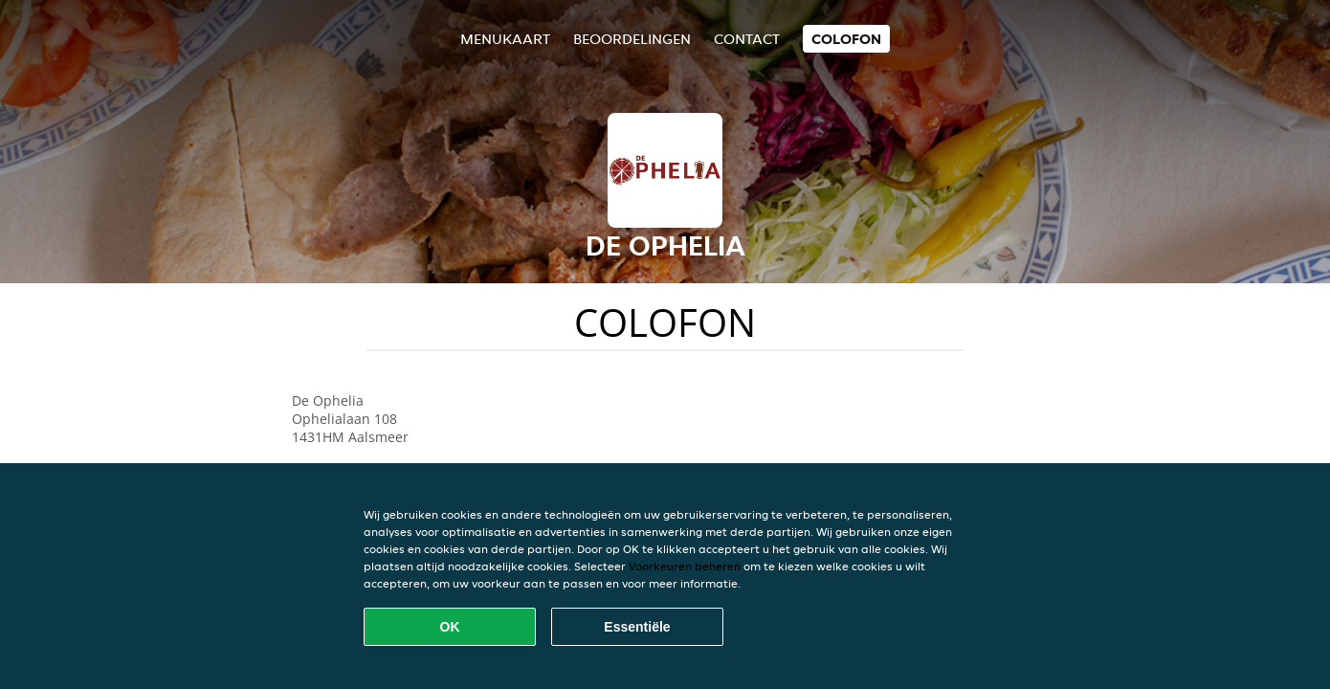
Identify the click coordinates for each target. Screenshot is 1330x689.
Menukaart (505, 39)
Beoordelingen (632, 39)
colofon (846, 39)
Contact (747, 39)
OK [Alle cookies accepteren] (450, 626)
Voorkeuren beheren (685, 566)
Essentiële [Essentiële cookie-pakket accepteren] (637, 626)
